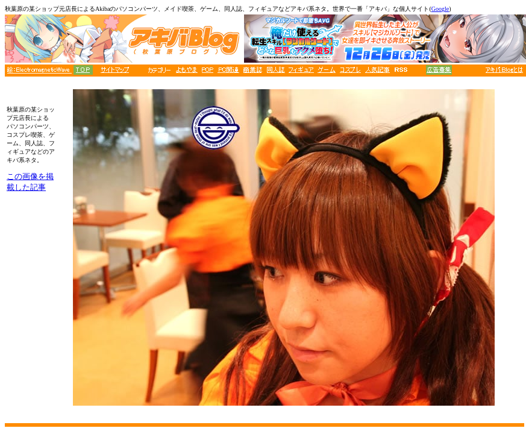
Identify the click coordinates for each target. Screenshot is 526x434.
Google (440, 8)
